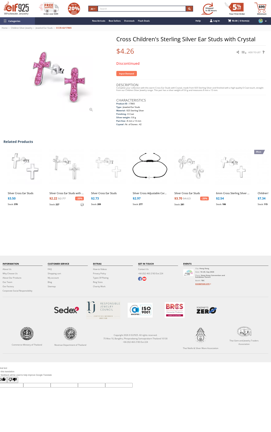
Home (5, 27)
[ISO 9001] (140, 310)
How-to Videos (100, 269)
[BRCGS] (175, 310)
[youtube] (144, 279)
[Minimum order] (260, 9)
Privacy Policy (99, 273)
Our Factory (8, 286)
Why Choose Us (10, 273)
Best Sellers (115, 20)
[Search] (142, 9)
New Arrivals (98, 20)
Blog (50, 282)
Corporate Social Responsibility (17, 290)
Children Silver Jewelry (21, 27)
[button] (17, 21)
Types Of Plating (101, 277)
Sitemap (52, 286)
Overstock (129, 20)
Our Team (7, 282)
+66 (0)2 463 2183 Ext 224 (150, 273)
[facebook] (140, 279)
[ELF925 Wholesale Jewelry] (16, 8)
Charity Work (99, 286)
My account (53, 277)
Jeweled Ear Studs (44, 27)
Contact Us (143, 269)
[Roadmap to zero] (207, 310)
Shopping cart (54, 273)
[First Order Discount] (235, 9)
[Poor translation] (12, 380)
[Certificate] (103, 310)
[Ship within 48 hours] (209, 9)
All (93, 8)
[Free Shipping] (48, 9)
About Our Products (12, 277)
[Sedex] (66, 310)
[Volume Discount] (74, 9)
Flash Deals (144, 20)
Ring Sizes (98, 282)
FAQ (50, 269)
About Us (7, 269)
